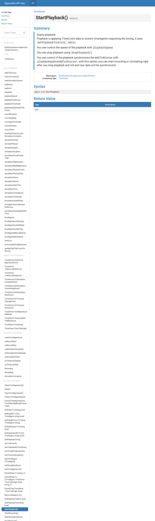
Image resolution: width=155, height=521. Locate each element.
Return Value (7, 24)
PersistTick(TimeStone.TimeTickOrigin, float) (14, 490)
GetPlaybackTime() (12, 439)
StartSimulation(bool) (13, 517)
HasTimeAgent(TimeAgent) (11, 460)
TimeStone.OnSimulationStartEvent (15, 293)
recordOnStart (10, 126)
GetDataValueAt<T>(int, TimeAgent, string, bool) (14, 434)
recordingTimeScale (13, 122)
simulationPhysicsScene (15, 170)
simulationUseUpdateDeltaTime (15, 212)
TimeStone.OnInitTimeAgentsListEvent (14, 261)
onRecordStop (10, 345)
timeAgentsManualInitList (15, 233)
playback (8, 92)
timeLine (8, 241)
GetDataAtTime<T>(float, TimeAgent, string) (15, 421)
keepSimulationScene (14, 81)
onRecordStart (11, 341)
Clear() (7, 389)
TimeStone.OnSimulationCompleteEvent (15, 280)
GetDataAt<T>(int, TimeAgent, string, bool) (14, 415)
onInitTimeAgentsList (13, 337)
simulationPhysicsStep (14, 174)
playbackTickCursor (13, 100)
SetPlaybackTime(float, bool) (14, 504)
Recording (9, 368)
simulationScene (11, 177)
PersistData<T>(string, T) (15, 473)
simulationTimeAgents (14, 193)
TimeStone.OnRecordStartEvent (13, 267)
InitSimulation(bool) (13, 465)
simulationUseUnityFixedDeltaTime (15, 205)
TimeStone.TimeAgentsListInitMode (16, 313)
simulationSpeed (11, 181)
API (33, 3)
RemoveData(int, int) (13, 495)
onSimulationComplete (14, 349)
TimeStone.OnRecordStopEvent (13, 274)
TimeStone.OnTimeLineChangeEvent (14, 300)
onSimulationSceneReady (15, 353)
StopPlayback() (81, 52)
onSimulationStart (12, 357)
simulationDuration (12, 152)
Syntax (4, 20)
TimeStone (9, 59)
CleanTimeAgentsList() (14, 385)
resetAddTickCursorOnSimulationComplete (14, 134)
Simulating (9, 372)
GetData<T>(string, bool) (15, 410)
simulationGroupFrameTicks (14, 156)
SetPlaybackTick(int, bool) (15, 499)
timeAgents (9, 217)
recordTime (9, 130)
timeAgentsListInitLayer (14, 221)
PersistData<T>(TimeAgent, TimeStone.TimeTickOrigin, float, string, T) (15, 481)
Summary (6, 16)
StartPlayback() (11, 509)
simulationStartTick (13, 185)
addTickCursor (11, 73)
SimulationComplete (13, 376)
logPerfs (8, 88)
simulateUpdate (11, 148)
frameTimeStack (12, 77)
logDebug (8, 84)
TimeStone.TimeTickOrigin (16, 328)
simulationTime (11, 189)
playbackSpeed (11, 96)
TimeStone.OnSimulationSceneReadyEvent (15, 287)
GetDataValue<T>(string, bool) (15, 428)
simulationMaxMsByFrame (15, 166)
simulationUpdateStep (14, 201)
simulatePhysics (11, 144)
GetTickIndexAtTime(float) (15, 447)
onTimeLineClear (12, 365)
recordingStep (10, 118)
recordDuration (11, 114)
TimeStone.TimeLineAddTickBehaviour (15, 319)
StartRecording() (11, 513)
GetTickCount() (11, 443)
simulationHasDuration (14, 162)
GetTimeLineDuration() (14, 455)
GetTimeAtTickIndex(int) (15, 451)
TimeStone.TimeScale (14, 325)
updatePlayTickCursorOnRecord (15, 249)
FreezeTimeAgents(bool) (15, 397)
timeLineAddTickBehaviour (16, 245)
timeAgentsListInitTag (14, 229)
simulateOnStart (11, 140)
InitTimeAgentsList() (13, 469)
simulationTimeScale (13, 197)
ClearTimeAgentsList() (14, 393)
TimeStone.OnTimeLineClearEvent (14, 306)
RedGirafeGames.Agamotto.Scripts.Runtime (16, 48)
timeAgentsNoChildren (14, 237)
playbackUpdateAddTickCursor (15, 109)
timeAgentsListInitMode (14, 225)
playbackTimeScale (13, 104)
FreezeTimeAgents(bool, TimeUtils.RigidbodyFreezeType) (15, 403)
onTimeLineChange (13, 361)
